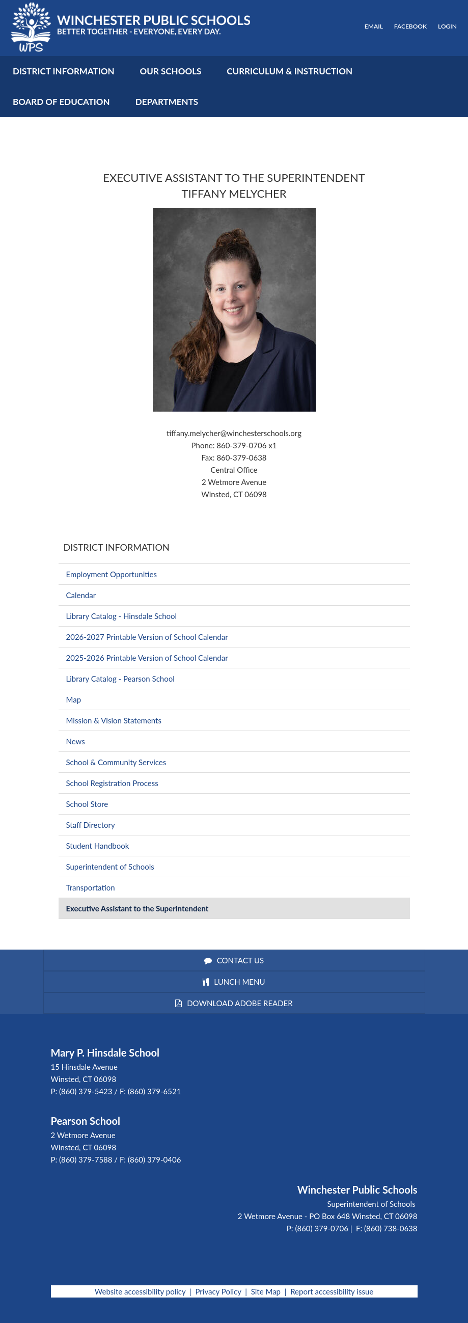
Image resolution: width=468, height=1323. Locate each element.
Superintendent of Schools (110, 866)
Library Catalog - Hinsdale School (121, 615)
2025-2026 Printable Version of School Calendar (147, 657)
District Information (117, 547)
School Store (87, 803)
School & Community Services (116, 762)
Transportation (90, 887)
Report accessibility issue (331, 1291)
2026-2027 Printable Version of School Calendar (147, 636)
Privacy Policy (218, 1291)
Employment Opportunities (111, 574)
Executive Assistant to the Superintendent (137, 908)
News (75, 741)
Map (73, 699)
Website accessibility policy (140, 1291)
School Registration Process (112, 783)
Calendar (81, 595)
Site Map (266, 1291)
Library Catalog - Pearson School (120, 678)
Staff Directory (90, 824)
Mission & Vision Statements (113, 720)
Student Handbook (97, 845)
